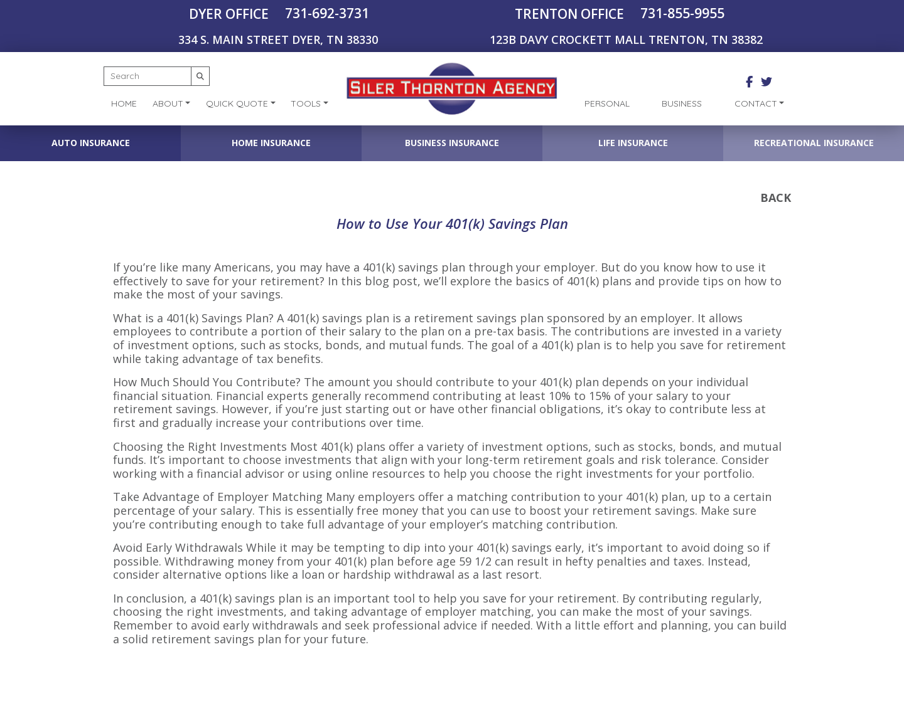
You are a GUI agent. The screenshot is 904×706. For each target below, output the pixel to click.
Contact (755, 103)
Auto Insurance (90, 143)
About (168, 103)
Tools (306, 103)
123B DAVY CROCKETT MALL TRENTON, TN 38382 (626, 39)
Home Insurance (271, 143)
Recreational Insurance (814, 143)
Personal (607, 103)
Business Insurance (452, 143)
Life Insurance (633, 143)
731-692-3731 (327, 13)
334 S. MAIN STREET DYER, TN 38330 (278, 39)
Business (682, 103)
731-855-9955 (682, 13)
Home (124, 103)
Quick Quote (237, 103)
